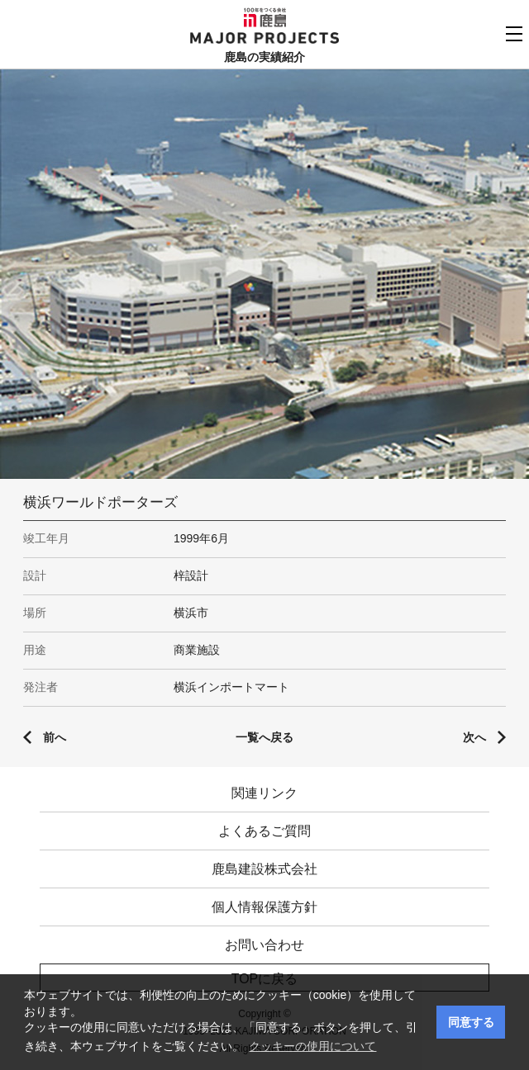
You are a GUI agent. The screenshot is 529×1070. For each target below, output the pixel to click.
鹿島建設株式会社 (264, 869)
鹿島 (265, 17)
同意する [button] (471, 1022)
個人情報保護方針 (264, 907)
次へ (474, 737)
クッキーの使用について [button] (312, 1046)
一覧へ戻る (264, 737)
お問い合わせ (264, 945)
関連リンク (264, 793)
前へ (54, 737)
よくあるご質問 (264, 831)
